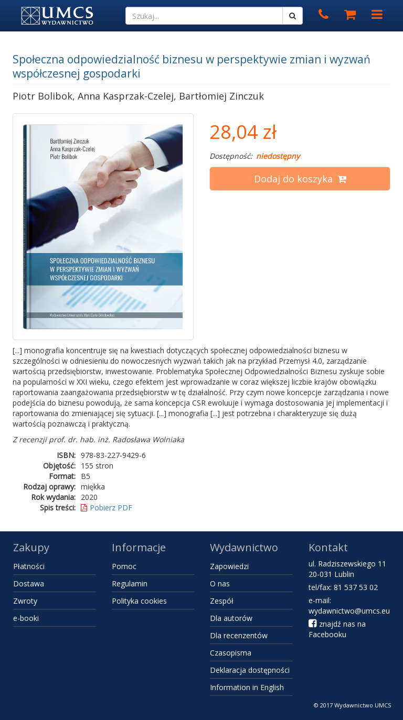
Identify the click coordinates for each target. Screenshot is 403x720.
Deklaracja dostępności (250, 670)
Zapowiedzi (229, 566)
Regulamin (129, 583)
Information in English (247, 687)
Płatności (29, 566)
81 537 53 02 (356, 587)
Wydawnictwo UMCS (362, 705)
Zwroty (25, 601)
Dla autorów (231, 618)
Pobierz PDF (106, 507)
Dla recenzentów (239, 635)
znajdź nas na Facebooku (337, 629)
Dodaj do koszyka (300, 178)
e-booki (26, 618)
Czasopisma (230, 653)
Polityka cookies (139, 601)
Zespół (222, 601)
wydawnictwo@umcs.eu (349, 611)
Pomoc (124, 566)
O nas (220, 583)
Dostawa (28, 583)
